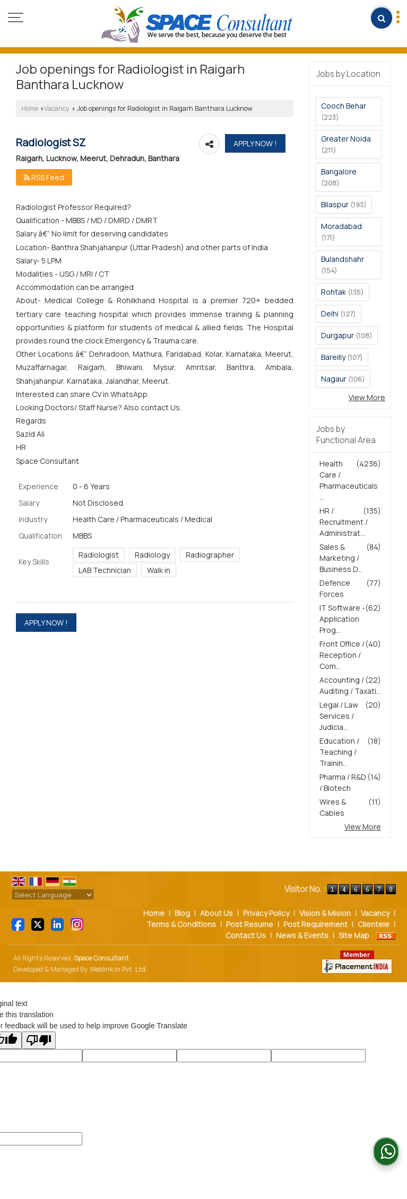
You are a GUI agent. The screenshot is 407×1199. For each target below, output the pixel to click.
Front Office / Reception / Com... (342, 655)
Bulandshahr (342, 259)
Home (29, 108)
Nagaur (334, 379)
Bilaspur (335, 204)
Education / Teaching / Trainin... (339, 752)
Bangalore (339, 171)
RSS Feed (44, 177)
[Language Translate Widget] (53, 895)
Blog (182, 913)
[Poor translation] (39, 1040)
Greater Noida (346, 139)
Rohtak (333, 292)
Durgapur (337, 335)
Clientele (373, 924)
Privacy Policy (266, 913)
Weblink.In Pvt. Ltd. (118, 969)
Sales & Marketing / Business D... (340, 558)
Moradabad (341, 226)
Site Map (354, 935)
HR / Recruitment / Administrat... (343, 522)
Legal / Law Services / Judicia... (338, 716)
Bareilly (333, 357)
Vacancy (57, 108)
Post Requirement (315, 924)
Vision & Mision (325, 913)
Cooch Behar (343, 106)
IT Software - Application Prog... (342, 619)
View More (367, 397)
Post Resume (249, 924)
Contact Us (246, 935)
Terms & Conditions (181, 924)
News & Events (302, 935)
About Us (216, 913)
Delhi (330, 313)
